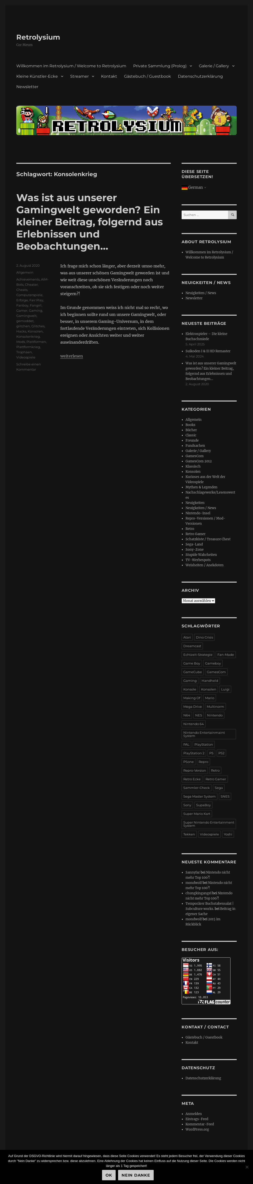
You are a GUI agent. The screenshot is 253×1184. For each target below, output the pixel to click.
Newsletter (27, 86)
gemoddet (25, 321)
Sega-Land (194, 544)
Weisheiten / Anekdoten (205, 565)
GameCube (192, 672)
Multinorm (215, 707)
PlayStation (203, 744)
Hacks (21, 331)
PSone (188, 762)
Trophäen (24, 352)
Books (190, 425)
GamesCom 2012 (199, 461)
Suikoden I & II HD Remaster (208, 351)
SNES (225, 796)
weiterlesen (71, 356)
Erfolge (22, 300)
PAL (186, 744)
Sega (219, 788)
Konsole (189, 689)
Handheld (210, 681)
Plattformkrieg (28, 347)
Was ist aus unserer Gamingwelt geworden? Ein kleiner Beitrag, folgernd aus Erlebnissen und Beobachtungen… (89, 221)
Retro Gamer (196, 534)
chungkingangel (198, 893)
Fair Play (36, 300)
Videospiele (25, 357)
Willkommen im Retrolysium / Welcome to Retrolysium (71, 66)
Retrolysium (38, 37)
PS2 (221, 753)
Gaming (35, 310)
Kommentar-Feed (200, 1124)
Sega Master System (199, 796)
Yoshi (228, 834)
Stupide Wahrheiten (201, 555)
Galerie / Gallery (214, 66)
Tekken (189, 834)
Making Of (191, 698)
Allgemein (24, 272)
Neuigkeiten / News (201, 293)
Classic (191, 435)
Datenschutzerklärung (200, 76)
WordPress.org (197, 1129)
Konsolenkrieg (28, 336)
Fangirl (36, 305)
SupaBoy (203, 805)
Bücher (191, 430)
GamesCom (195, 456)
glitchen (23, 326)
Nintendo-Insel (198, 513)
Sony (187, 805)
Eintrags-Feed (197, 1119)
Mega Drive (192, 707)
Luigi (225, 689)
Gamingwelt (26, 316)
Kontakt (109, 76)
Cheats (21, 290)
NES (198, 715)
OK (108, 1175)
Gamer (21, 310)
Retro (190, 529)
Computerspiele (29, 295)
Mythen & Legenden (201, 487)
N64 (186, 715)
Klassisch (193, 466)
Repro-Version (194, 770)
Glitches (37, 326)
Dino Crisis (204, 637)
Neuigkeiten (195, 503)
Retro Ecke (192, 779)
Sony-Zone (195, 549)
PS (211, 753)
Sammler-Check (196, 788)
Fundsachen (195, 446)
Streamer (79, 76)
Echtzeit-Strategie (197, 655)
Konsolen (35, 331)
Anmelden (194, 1114)
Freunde (192, 440)
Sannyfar (193, 872)
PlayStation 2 (193, 753)
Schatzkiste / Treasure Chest (208, 539)
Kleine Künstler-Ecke (37, 76)
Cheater (31, 284)
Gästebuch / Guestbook (147, 76)
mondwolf (194, 883)
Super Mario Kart (196, 814)
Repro (203, 762)
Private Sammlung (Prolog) (160, 66)
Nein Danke (136, 1175)
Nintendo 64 (193, 724)
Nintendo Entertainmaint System (204, 734)
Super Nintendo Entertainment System (208, 824)
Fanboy (22, 305)
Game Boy (191, 663)
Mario (209, 698)
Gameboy (213, 663)
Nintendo (215, 715)
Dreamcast (192, 646)
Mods (20, 342)
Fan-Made (225, 655)
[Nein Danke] (246, 1166)
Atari (187, 637)
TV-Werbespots (198, 560)
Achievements (28, 279)
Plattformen (36, 342)
